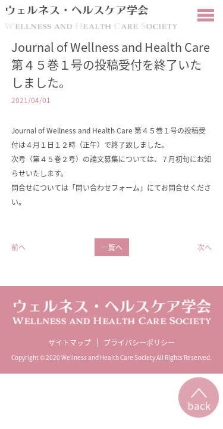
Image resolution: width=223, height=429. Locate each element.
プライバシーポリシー (139, 342)
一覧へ (112, 247)
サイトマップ (69, 342)
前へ (18, 247)
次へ (204, 247)
